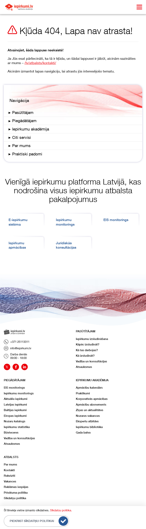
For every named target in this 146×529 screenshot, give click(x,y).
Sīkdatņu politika (15, 498)
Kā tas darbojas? (87, 350)
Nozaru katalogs (14, 421)
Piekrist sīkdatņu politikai (39, 521)
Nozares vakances (88, 415)
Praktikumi (83, 393)
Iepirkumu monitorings (19, 393)
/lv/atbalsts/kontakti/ (40, 63)
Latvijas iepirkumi (15, 404)
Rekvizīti (9, 475)
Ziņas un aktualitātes (89, 410)
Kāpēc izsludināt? (87, 344)
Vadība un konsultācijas (91, 361)
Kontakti (9, 470)
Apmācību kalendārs (89, 387)
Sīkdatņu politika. (61, 510)
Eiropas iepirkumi (15, 415)
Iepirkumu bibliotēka (89, 427)
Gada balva (83, 432)
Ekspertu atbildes (87, 421)
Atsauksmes (84, 366)
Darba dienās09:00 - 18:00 (15, 356)
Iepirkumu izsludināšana (92, 338)
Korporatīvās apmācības (92, 398)
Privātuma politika (16, 492)
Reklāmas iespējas (16, 486)
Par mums (10, 464)
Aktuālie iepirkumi (15, 398)
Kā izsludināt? (85, 355)
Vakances (10, 481)
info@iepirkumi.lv (17, 348)
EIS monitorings (115, 220)
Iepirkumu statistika (17, 427)
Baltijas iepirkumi (15, 410)
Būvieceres (11, 432)
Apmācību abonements (91, 404)
